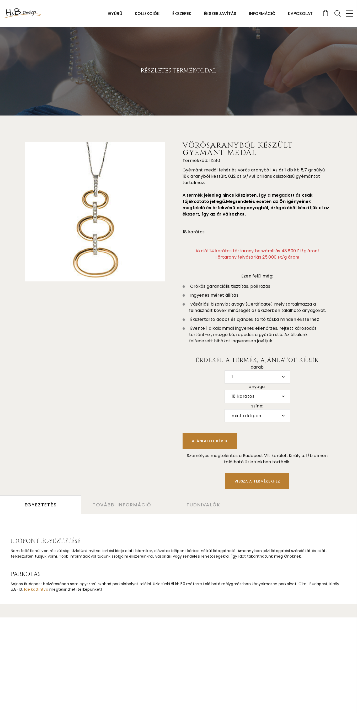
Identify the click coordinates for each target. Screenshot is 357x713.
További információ (122, 504)
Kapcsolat (300, 14)
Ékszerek (181, 14)
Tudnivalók (203, 504)
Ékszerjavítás (220, 14)
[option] (95, 211)
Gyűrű (115, 14)
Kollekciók (147, 14)
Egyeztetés (41, 504)
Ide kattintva (36, 589)
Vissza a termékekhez (257, 481)
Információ (262, 14)
